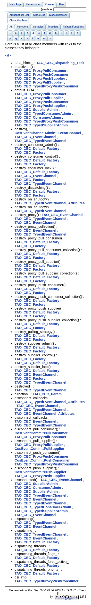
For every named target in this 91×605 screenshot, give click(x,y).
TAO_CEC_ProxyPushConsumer (41, 74)
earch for (46, 9)
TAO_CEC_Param (47, 394)
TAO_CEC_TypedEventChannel (40, 141)
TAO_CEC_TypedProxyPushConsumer (46, 86)
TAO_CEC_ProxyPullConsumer (40, 71)
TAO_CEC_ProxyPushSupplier (40, 78)
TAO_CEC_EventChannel (35, 137)
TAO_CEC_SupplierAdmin (36, 110)
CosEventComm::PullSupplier (39, 449)
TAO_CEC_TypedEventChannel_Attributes (50, 203)
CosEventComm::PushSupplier (40, 472)
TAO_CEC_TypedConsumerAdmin (43, 113)
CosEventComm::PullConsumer (41, 433)
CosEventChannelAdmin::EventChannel (48, 133)
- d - (8, 55)
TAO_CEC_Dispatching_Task (60, 63)
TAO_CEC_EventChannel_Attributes (45, 414)
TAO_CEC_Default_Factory (37, 149)
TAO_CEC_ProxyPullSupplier (39, 82)
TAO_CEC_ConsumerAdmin (38, 117)
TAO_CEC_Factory (30, 152)
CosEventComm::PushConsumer (42, 460)
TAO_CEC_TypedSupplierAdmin (41, 125)
